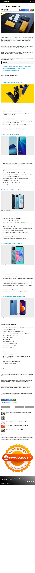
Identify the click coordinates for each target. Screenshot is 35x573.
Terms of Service (24, 478)
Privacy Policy (17, 478)
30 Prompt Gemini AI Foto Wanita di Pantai (14, 416)
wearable (26, 439)
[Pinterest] (31, 10)
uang (18, 439)
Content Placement (4, 479)
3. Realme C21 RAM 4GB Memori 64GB (10, 189)
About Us (2, 478)
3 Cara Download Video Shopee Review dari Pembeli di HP (17, 425)
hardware (11, 437)
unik (20, 439)
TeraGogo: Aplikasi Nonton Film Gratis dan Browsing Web (17, 421)
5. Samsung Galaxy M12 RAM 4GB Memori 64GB (13, 296)
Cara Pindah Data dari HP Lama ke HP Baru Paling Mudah (14, 68)
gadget (16, 402)
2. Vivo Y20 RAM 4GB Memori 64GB (10, 134)
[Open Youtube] (33, 481)
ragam (31, 437)
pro (28, 437)
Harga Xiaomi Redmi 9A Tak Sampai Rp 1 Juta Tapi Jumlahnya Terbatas (17, 66)
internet (15, 437)
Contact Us (7, 478)
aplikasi (3, 437)
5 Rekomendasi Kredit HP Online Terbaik (11, 70)
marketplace (20, 437)
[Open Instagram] (31, 481)
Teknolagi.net (8, 483)
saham (3, 439)
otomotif (24, 437)
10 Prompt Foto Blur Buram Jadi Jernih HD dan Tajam (16, 429)
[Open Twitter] (29, 481)
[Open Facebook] (27, 481)
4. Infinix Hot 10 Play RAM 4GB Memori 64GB (12, 243)
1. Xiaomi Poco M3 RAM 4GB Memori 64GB (11, 82)
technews (11, 439)
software (7, 439)
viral (23, 439)
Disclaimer (12, 478)
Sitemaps (10, 479)
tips (15, 439)
